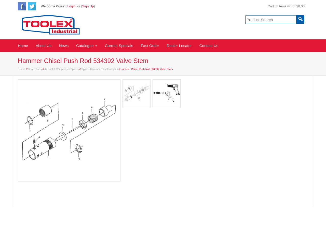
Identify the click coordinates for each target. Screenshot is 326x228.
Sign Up (88, 6)
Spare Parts (35, 69)
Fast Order (150, 45)
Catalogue (86, 45)
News (64, 45)
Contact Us (208, 45)
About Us (43, 45)
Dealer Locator (179, 45)
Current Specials (119, 45)
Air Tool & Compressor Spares (61, 69)
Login (71, 6)
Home (23, 45)
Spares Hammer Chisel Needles (100, 69)
